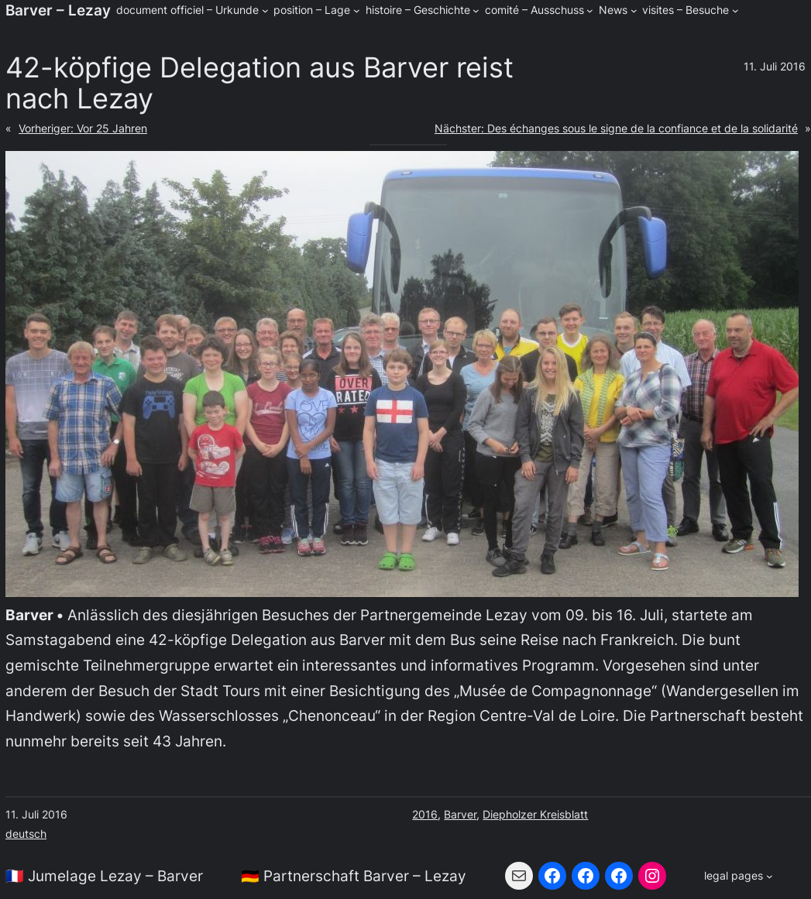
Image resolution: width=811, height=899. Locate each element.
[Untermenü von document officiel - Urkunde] (265, 10)
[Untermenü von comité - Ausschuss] (589, 10)
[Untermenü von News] (634, 10)
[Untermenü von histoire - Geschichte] (476, 10)
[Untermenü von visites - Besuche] (735, 10)
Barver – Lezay (58, 10)
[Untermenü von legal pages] (738, 876)
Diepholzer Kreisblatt (535, 814)
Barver (460, 814)
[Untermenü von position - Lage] (356, 10)
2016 (425, 814)
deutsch (25, 833)
